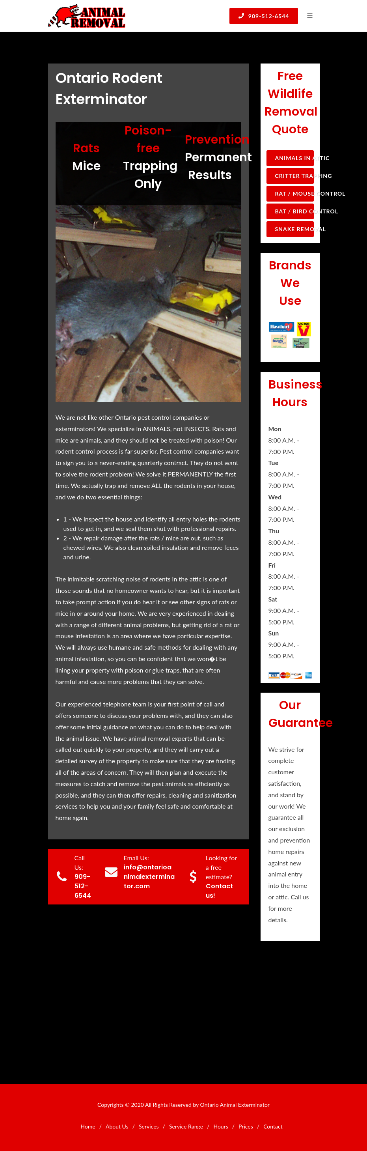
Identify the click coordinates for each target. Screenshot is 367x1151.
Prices (245, 1126)
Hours (220, 1126)
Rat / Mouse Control (294, 193)
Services (149, 1126)
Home (87, 1126)
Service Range (186, 1126)
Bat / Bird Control (294, 211)
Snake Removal (294, 229)
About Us (117, 1126)
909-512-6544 (263, 16)
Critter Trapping (294, 175)
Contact (273, 1126)
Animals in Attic (294, 158)
